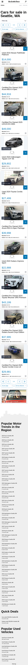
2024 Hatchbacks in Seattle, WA (9, 514)
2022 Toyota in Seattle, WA (8, 527)
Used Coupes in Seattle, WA (8, 660)
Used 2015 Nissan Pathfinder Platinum (13, 54)
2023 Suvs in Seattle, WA (8, 436)
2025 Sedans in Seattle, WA (8, 479)
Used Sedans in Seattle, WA (8, 642)
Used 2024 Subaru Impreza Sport (13, 262)
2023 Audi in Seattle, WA (7, 510)
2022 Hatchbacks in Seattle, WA (9, 570)
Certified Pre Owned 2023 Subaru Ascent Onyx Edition (13, 331)
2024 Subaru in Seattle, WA (8, 518)
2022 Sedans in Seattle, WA (8, 553)
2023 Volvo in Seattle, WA (8, 488)
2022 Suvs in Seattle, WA (8, 462)
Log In (20, 5)
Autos (2, 5)
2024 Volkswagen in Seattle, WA (9, 523)
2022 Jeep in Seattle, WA (8, 596)
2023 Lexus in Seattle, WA (8, 475)
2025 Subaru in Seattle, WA (8, 497)
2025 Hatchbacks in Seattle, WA (9, 561)
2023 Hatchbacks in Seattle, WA (9, 544)
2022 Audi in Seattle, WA (7, 583)
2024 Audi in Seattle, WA (7, 531)
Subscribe (25, 5)
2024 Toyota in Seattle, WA (8, 449)
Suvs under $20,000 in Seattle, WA (10, 618)
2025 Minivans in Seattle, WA (8, 592)
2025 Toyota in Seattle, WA (8, 453)
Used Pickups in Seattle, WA (8, 651)
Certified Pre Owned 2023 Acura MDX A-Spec (12, 88)
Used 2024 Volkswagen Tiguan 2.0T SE (11, 158)
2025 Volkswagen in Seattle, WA (9, 535)
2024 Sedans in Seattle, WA (8, 458)
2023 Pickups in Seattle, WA (8, 557)
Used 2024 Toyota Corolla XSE (12, 192)
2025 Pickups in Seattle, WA (8, 566)
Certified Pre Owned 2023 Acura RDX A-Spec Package (13, 227)
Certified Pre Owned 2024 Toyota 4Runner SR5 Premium (14, 296)
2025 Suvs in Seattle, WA (8, 445)
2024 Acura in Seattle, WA (8, 505)
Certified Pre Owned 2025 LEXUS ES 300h (12, 123)
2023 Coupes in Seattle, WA (8, 587)
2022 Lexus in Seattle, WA (8, 574)
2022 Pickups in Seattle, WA (8, 579)
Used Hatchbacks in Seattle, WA (9, 647)
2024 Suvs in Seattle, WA (8, 440)
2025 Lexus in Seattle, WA (8, 492)
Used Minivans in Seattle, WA (8, 655)
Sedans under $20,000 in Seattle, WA (10, 622)
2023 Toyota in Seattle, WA (8, 471)
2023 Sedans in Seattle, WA (8, 466)
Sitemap (14, 663)
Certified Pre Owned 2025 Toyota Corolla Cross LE (12, 366)
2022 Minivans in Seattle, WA (8, 605)
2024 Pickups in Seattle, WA (8, 540)
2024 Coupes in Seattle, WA (8, 600)
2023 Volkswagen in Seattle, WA (9, 484)
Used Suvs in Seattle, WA (8, 638)
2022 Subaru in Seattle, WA (8, 548)
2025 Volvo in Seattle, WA (8, 501)
